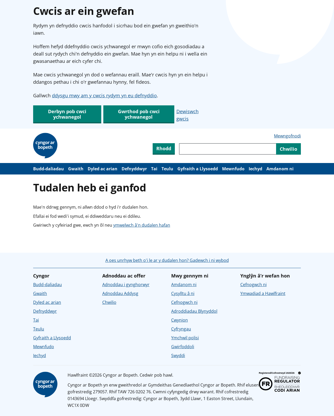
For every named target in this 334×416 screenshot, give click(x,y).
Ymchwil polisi (185, 338)
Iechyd (255, 169)
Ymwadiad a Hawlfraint (262, 293)
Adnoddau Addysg (120, 293)
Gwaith (76, 169)
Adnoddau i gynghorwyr (126, 284)
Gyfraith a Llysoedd (197, 169)
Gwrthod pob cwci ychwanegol (139, 114)
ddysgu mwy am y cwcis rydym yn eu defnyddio (104, 95)
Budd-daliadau (48, 169)
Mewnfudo (233, 169)
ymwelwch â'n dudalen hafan (141, 225)
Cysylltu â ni (182, 293)
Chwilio (109, 302)
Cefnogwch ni (184, 302)
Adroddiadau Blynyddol (194, 311)
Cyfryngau (181, 329)
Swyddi (178, 355)
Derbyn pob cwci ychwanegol (67, 114)
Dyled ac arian (102, 169)
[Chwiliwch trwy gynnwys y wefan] (227, 149)
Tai (154, 169)
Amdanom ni (280, 169)
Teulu (167, 169)
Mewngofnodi (287, 136)
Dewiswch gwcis (187, 115)
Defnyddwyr (134, 169)
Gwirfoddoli (182, 346)
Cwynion (179, 320)
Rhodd (163, 148)
